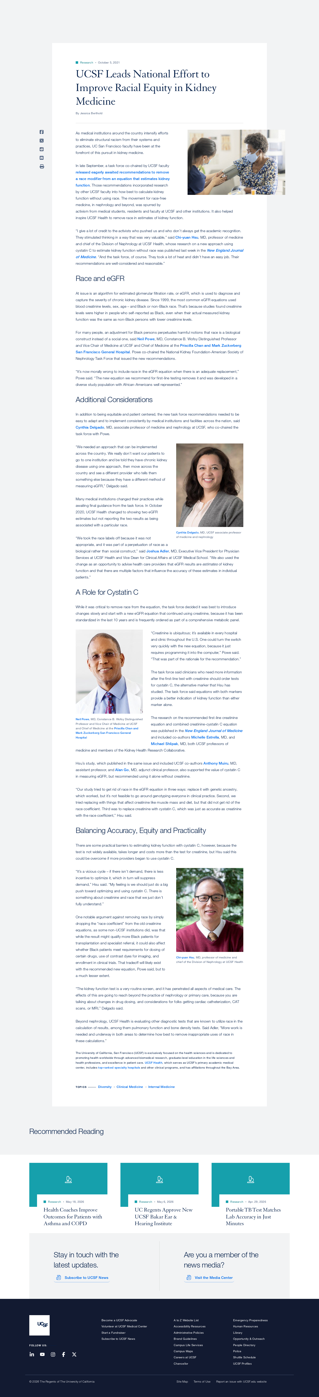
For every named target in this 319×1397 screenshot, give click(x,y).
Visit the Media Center (212, 1276)
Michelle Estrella (205, 737)
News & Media (259, 17)
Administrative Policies (189, 1331)
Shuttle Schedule (244, 1356)
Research (209, 17)
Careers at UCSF (185, 1356)
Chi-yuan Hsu (186, 237)
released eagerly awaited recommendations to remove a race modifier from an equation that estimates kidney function (123, 178)
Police (237, 1350)
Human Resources (245, 1325)
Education (232, 17)
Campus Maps (183, 1350)
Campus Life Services (188, 1343)
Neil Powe (146, 339)
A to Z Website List (186, 1319)
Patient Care (183, 17)
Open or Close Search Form (282, 17)
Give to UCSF (274, 4)
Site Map (182, 1380)
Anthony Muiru (215, 763)
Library (237, 1331)
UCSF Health (153, 1062)
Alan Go (122, 769)
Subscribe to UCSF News (85, 1276)
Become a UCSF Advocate (119, 1319)
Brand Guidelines (185, 1337)
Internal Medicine (161, 1087)
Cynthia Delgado (90, 427)
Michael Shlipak (164, 743)
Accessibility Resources (189, 1325)
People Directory (244, 1343)
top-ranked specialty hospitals (119, 1067)
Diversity (104, 1087)
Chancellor (181, 1362)
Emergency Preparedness (250, 1319)
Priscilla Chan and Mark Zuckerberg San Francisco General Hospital (107, 732)
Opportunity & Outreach (249, 1337)
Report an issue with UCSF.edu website (241, 1380)
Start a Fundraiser (114, 1331)
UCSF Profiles (242, 1362)
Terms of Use (202, 1380)
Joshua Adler (157, 551)
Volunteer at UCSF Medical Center (124, 1325)
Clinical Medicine (130, 1087)
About (161, 17)
